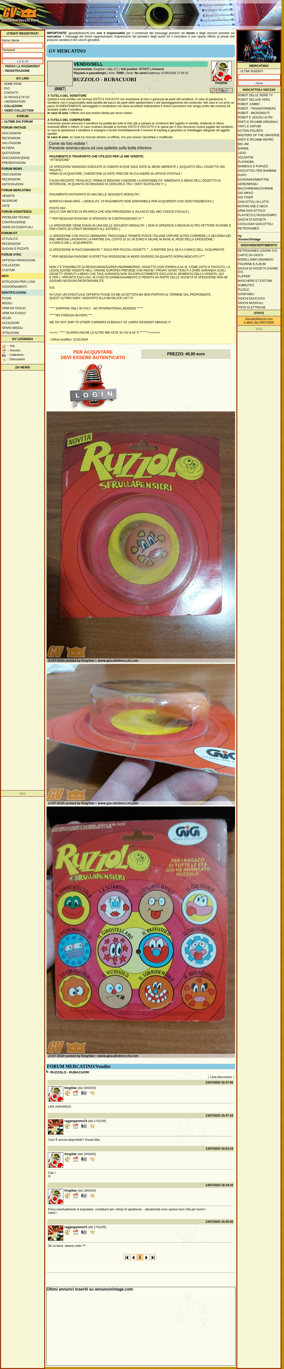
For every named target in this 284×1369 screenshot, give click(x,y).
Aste (6, 206)
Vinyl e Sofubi (249, 126)
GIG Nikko (245, 193)
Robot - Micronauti (254, 113)
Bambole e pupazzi (253, 166)
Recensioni (11, 138)
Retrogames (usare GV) (257, 250)
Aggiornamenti (14, 286)
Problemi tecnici (16, 217)
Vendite (8, 196)
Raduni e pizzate (15, 248)
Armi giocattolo (251, 210)
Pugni (6, 298)
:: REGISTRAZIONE (16, 71)
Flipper (244, 276)
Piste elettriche (252, 307)
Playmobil (246, 162)
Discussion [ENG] (15, 158)
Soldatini (245, 157)
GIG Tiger (245, 197)
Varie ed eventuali (17, 227)
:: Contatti (9, 93)
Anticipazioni (12, 184)
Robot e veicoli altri (255, 117)
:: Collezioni (11, 106)
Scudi (6, 318)
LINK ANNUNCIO (59, 1106)
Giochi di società (252, 219)
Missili (7, 303)
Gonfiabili (246, 294)
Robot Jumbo (249, 104)
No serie (140, 73)
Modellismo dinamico (255, 259)
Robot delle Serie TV (255, 95)
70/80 (120, 73)
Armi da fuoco (14, 313)
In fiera (8, 148)
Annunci (158, 69)
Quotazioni (11, 153)
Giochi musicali (250, 303)
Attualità (10, 239)
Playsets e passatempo (90, 73)
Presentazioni (14, 163)
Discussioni (11, 133)
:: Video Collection (17, 110)
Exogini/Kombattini (253, 179)
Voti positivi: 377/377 (135, 69)
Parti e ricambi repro (256, 139)
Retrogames (248, 228)
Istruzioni (10, 333)
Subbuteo (246, 285)
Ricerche (10, 201)
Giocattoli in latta (253, 202)
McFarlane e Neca (253, 206)
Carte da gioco (250, 255)
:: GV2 (5, 88)
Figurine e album (252, 264)
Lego (242, 153)
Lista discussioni (221, 1077)
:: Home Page (11, 84)
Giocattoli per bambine (257, 170)
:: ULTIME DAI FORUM (17, 121)
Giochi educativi (251, 298)
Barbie (243, 148)
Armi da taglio (14, 308)
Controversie (14, 222)
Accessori (11, 323)
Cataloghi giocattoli (255, 224)
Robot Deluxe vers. (254, 99)
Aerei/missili (248, 184)
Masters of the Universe (259, 135)
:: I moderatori (13, 101)
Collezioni (11, 265)
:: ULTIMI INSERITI (250, 71)
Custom (8, 270)
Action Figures (250, 131)
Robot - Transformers (257, 108)
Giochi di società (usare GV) (258, 270)
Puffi (242, 175)
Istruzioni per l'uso (18, 282)
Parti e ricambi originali (258, 122)
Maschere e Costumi (255, 281)
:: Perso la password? (21, 66)
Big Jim (243, 144)
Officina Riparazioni (18, 260)
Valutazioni (11, 143)
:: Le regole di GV (15, 97)
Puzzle (243, 289)
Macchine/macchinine (255, 188)
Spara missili (12, 328)
